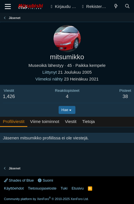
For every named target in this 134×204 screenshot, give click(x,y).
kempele (97, 65)
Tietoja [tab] (88, 121)
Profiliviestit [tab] (13, 121)
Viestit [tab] (71, 121)
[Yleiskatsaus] (115, 6)
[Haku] (127, 6)
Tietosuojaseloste (42, 188)
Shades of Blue (19, 180)
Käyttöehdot (14, 188)
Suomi (45, 180)
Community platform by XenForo (46, 199)
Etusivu (78, 188)
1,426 (9, 96)
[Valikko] (8, 6)
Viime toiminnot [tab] (44, 121)
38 (125, 96)
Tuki (64, 188)
